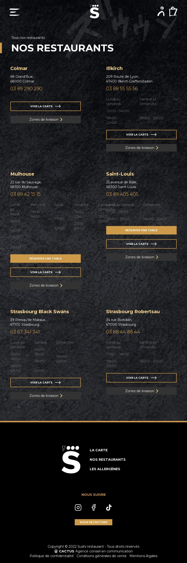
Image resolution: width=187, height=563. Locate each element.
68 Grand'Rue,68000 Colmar (22, 78)
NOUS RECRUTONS (93, 522)
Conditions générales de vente (102, 556)
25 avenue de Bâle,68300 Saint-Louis (121, 184)
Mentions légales (143, 556)
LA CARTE (99, 450)
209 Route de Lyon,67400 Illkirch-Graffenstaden (129, 78)
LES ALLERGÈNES (105, 469)
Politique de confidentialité (52, 556)
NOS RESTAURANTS (108, 459)
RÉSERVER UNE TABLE (45, 258)
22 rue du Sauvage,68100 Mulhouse (26, 184)
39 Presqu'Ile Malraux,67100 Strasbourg (28, 322)
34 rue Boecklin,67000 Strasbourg (121, 322)
